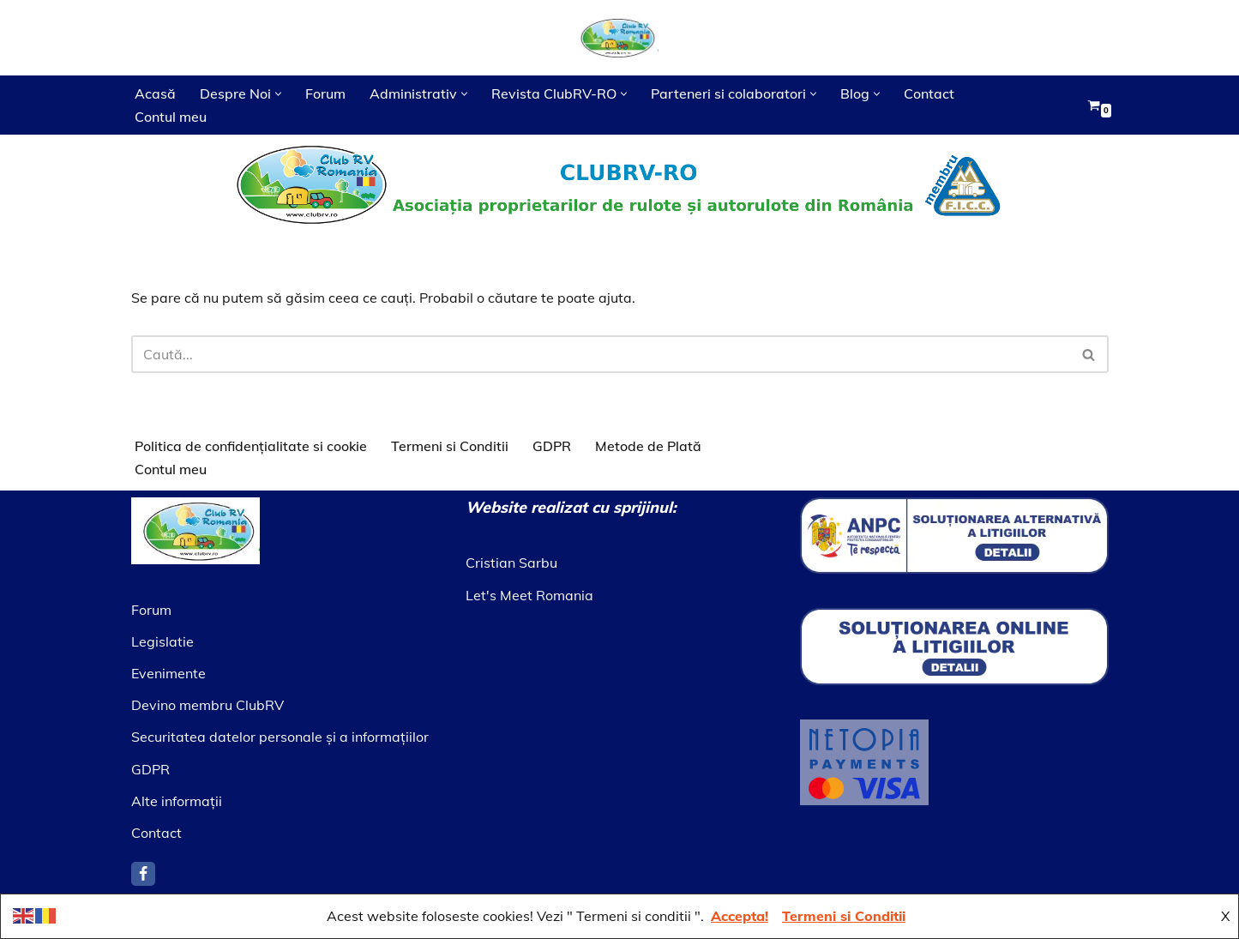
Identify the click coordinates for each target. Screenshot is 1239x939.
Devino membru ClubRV (207, 705)
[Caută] (600, 354)
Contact (929, 93)
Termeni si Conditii (449, 445)
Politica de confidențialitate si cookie (251, 445)
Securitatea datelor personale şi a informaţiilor (280, 737)
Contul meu (171, 116)
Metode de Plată (648, 445)
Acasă (155, 93)
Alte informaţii (176, 801)
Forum (325, 93)
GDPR (551, 445)
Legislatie (162, 641)
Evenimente (168, 673)
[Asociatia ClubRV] (620, 37)
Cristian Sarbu (511, 563)
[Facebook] (143, 874)
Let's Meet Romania (529, 595)
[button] (278, 94)
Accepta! (739, 915)
